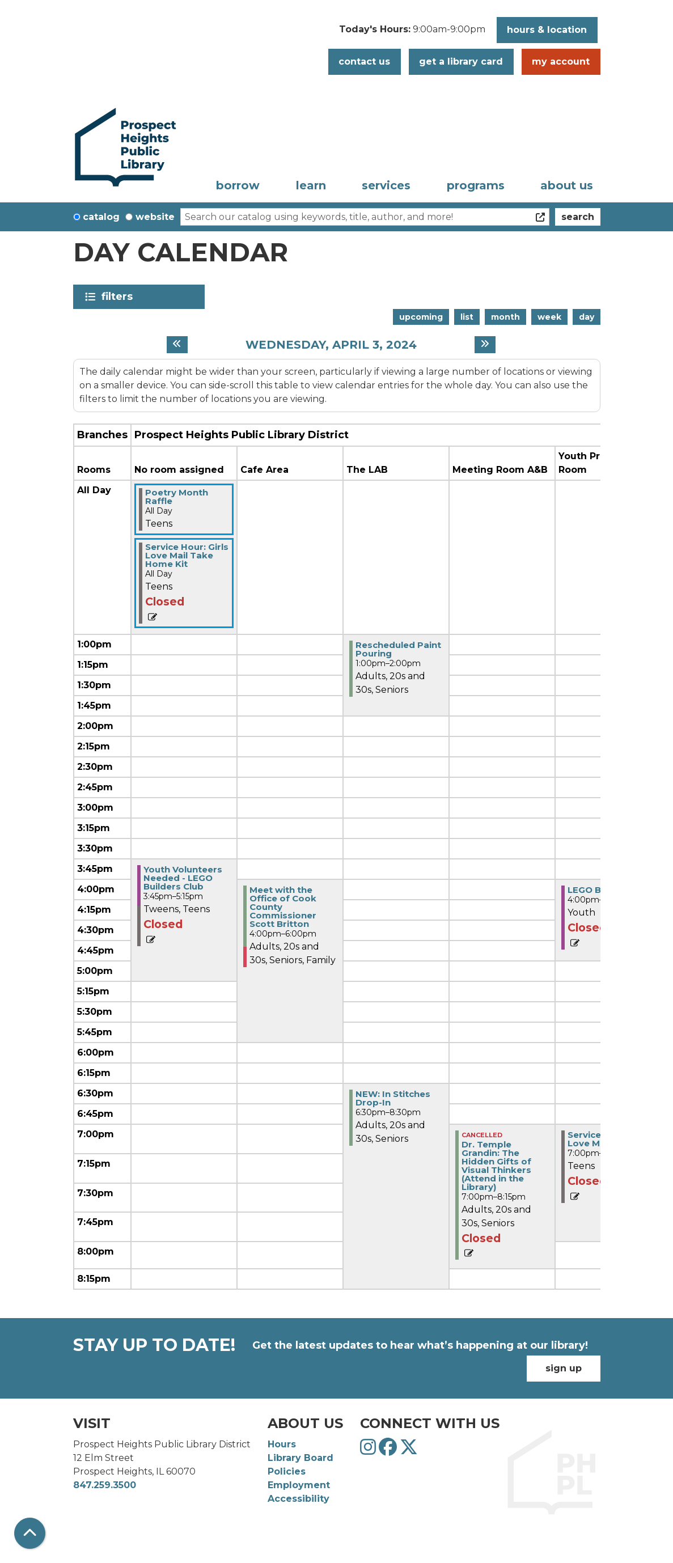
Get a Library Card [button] (461, 61)
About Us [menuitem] (566, 185)
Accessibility (298, 1498)
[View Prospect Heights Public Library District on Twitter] (409, 1450)
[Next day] (485, 344)
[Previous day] (177, 344)
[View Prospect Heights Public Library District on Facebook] (389, 1450)
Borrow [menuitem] (238, 185)
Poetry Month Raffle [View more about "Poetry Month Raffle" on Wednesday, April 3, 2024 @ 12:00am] (176, 496)
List (466, 317)
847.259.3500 (104, 1485)
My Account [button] (561, 61)
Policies (287, 1471)
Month (505, 317)
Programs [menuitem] (476, 185)
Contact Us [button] (364, 61)
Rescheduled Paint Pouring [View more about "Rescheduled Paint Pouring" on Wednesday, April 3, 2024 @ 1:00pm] (398, 649)
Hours (282, 1444)
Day (586, 317)
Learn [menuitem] (311, 185)
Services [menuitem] (386, 185)
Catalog (101, 216)
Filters (119, 296)
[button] (412, 33)
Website (155, 216)
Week (549, 317)
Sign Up (563, 1368)
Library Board (300, 1457)
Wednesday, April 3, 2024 (331, 344)
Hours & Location (547, 29)
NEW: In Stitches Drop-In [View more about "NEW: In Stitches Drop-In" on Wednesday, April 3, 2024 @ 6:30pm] (392, 1098)
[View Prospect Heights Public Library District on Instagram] (369, 1450)
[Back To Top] (29, 1533)
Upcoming (421, 317)
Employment (299, 1485)
